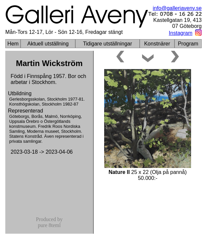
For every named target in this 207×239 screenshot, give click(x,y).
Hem (13, 43)
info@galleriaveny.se (177, 8)
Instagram (180, 33)
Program (188, 43)
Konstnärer (157, 43)
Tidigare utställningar (107, 43)
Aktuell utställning (48, 43)
